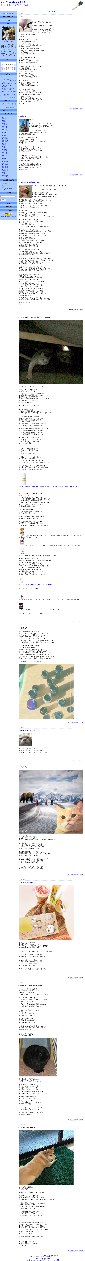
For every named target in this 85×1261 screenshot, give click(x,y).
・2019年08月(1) (4, 144)
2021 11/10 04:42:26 (71, 874)
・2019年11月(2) (4, 140)
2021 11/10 (22, 763)
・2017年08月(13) (4, 177)
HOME (31, 1256)
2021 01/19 (22, 1124)
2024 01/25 (22, 179)
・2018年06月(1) (4, 163)
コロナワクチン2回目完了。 (28, 882)
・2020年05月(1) (4, 135)
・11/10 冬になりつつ (5, 89)
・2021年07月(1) (4, 129)
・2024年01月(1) (4, 120)
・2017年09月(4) (4, 175)
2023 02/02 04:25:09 (76, 619)
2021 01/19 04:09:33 (71, 1250)
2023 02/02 (22, 314)
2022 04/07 (22, 727)
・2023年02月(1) (4, 121)
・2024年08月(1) (4, 118)
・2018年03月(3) (4, 166)
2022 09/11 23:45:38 (71, 722)
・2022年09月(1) (4, 123)
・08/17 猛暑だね (4, 79)
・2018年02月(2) (4, 167)
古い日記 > (56, 11)
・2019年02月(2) (4, 152)
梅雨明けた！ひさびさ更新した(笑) (31, 985)
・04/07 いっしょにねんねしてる (8, 88)
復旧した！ (23, 628)
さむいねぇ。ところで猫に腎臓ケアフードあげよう (36, 317)
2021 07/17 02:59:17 (71, 1119)
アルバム (10, 41)
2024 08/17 (22, 113)
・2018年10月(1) (4, 158)
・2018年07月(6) (4, 161)
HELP (54, 1256)
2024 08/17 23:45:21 (71, 174)
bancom (46, 1258)
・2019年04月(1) (4, 149)
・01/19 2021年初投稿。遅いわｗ (8, 97)
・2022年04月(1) (4, 125)
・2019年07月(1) (4, 146)
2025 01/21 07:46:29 (71, 108)
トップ (51, 11)
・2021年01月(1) (4, 131)
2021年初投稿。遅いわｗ (27, 1127)
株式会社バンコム (29, 1260)
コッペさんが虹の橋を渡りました (30, 182)
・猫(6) (2, 185)
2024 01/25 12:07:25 (72, 309)
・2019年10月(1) (4, 141)
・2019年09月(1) (4, 143)
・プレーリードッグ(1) (6, 188)
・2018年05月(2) (4, 164)
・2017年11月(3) (4, 172)
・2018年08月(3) (4, 160)
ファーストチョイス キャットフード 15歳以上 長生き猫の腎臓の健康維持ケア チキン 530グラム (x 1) (49, 544)
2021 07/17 (22, 982)
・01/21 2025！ (4, 77)
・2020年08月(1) (4, 134)
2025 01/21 (22, 13)
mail (5, 41)
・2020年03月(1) (4, 137)
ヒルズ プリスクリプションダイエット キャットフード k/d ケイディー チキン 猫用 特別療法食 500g (49, 599)
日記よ (76, 108)
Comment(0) (81, 108)
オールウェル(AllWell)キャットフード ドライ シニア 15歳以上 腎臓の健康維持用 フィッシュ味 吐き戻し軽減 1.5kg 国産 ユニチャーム (50, 535)
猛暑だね (23, 116)
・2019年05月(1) (4, 147)
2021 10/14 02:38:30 (71, 977)
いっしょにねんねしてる (27, 730)
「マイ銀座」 (56, 1260)
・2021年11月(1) (4, 126)
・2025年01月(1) (4, 117)
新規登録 (49, 1256)
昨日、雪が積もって (9, 107)
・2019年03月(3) (4, 151)
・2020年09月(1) (4, 132)
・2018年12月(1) (4, 155)
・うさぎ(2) (3, 189)
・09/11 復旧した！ (5, 86)
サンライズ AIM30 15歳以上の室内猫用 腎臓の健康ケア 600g (37, 554)
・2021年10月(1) (4, 128)
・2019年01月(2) (4, 154)
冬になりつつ (24, 767)
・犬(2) (2, 186)
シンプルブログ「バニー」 (44, 1260)
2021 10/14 (22, 879)
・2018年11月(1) (4, 157)
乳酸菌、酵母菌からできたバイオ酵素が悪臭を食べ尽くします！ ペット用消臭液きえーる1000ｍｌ (49, 486)
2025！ (22, 16)
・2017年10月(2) (4, 173)
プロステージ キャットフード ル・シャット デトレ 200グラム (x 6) (39, 609)
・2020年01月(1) (4, 138)
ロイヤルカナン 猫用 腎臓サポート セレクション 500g (35, 584)
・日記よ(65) (3, 183)
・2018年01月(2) (4, 169)
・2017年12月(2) (4, 170)
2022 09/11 (22, 624)
